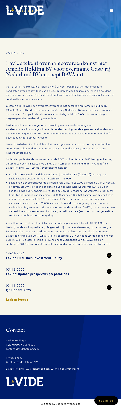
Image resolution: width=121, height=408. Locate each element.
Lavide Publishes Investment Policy (34, 258)
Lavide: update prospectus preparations (37, 274)
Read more (111, 256)
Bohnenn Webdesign (68, 403)
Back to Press (16, 299)
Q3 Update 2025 (18, 290)
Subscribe (106, 400)
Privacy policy (14, 357)
